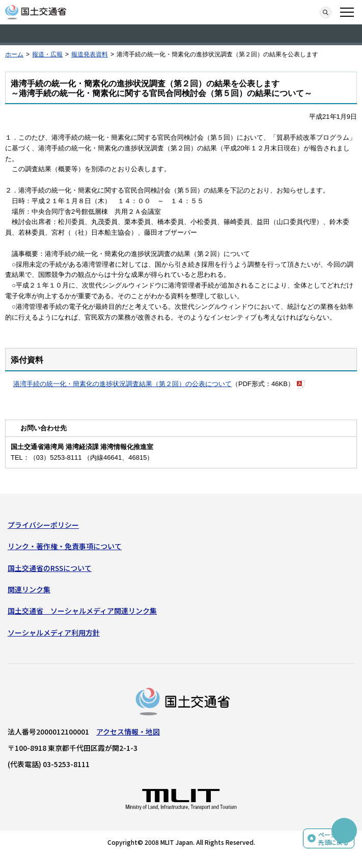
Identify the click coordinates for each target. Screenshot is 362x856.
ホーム (14, 54)
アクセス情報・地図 (128, 731)
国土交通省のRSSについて (50, 568)
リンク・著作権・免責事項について (65, 546)
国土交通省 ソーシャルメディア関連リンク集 (82, 611)
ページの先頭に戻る (333, 838)
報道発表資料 (89, 54)
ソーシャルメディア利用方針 (54, 632)
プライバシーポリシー (43, 525)
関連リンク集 (29, 589)
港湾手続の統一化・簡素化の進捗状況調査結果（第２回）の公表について (122, 384)
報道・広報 (47, 54)
